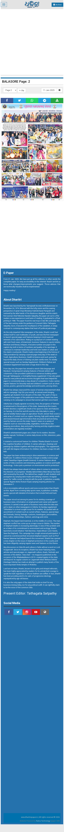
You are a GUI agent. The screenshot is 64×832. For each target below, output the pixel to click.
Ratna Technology (43, 821)
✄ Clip (21, 90)
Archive (57, 5)
